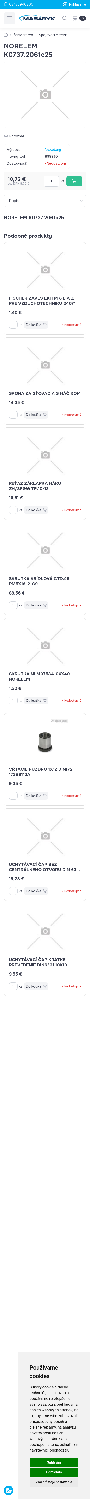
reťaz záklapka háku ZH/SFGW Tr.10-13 (35, 486)
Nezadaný (53, 149)
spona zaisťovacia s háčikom (45, 393)
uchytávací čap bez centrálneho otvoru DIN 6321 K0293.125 (45, 870)
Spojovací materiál (53, 35)
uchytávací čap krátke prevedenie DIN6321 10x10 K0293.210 (40, 965)
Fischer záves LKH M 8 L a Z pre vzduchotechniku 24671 (42, 301)
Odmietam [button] (54, 1472)
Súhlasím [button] (54, 1462)
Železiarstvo (23, 35)
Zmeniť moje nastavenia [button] (54, 1482)
